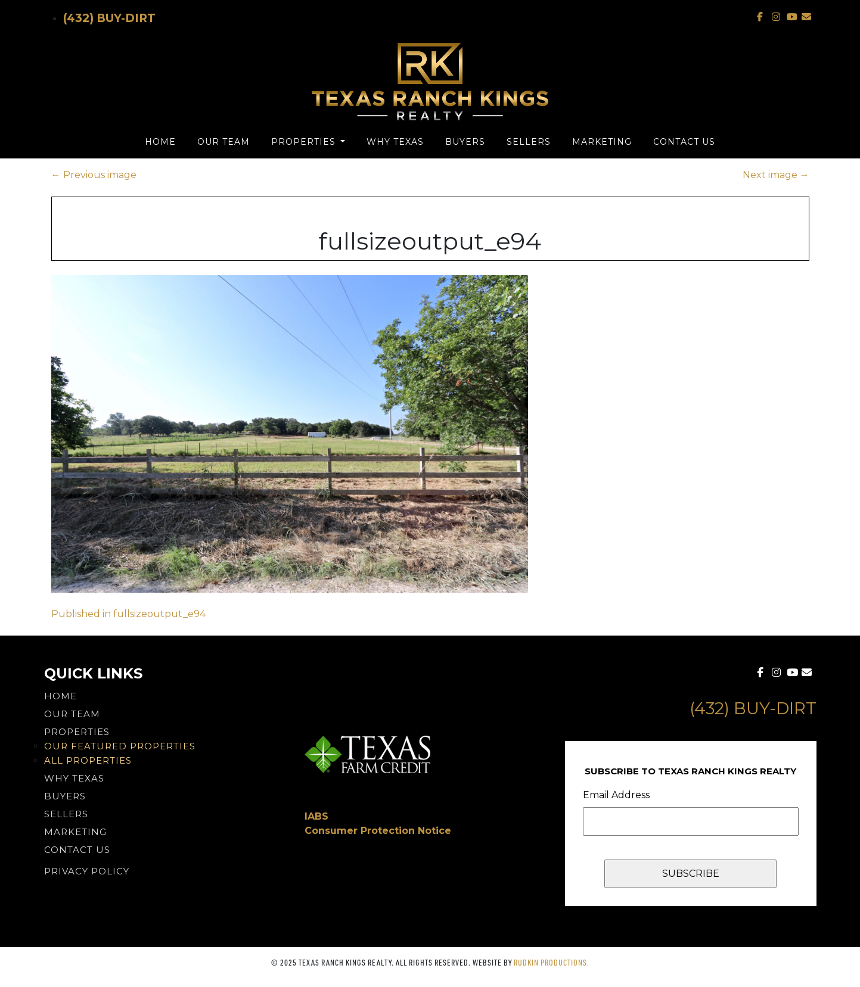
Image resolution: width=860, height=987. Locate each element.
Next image (776, 174)
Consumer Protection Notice (378, 830)
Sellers (529, 141)
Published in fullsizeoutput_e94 (128, 613)
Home (160, 141)
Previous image (93, 174)
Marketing (602, 141)
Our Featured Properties (119, 746)
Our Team (223, 141)
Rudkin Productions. (551, 962)
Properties (305, 141)
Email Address (616, 795)
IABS (316, 816)
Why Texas (395, 141)
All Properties (88, 760)
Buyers (465, 141)
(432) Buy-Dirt (109, 18)
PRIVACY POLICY (86, 871)
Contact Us (684, 141)
